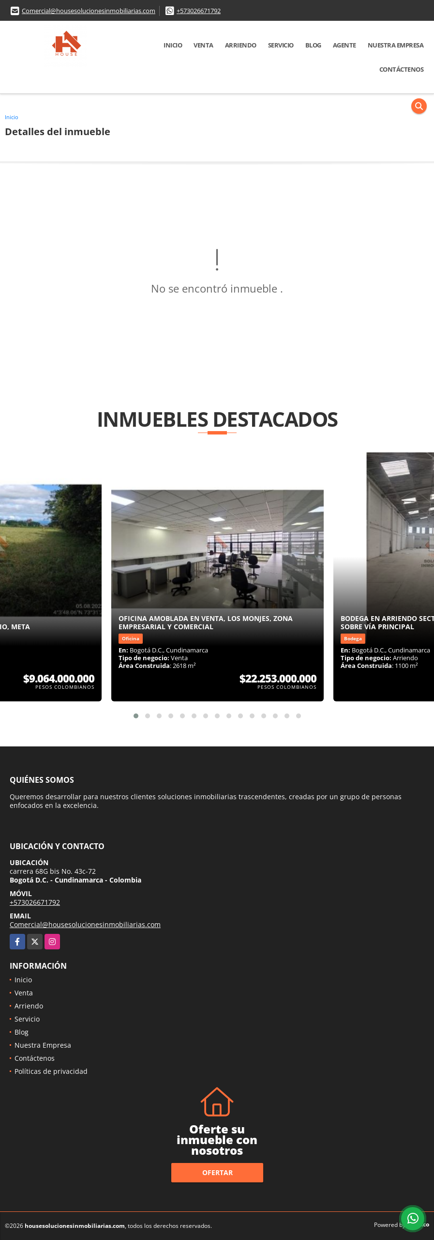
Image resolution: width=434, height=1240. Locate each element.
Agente (344, 45)
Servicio (281, 45)
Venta (203, 45)
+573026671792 (199, 10)
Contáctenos (401, 69)
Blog (313, 45)
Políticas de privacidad (51, 1071)
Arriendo (240, 45)
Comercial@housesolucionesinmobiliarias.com (88, 10)
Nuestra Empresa (396, 45)
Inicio (173, 45)
